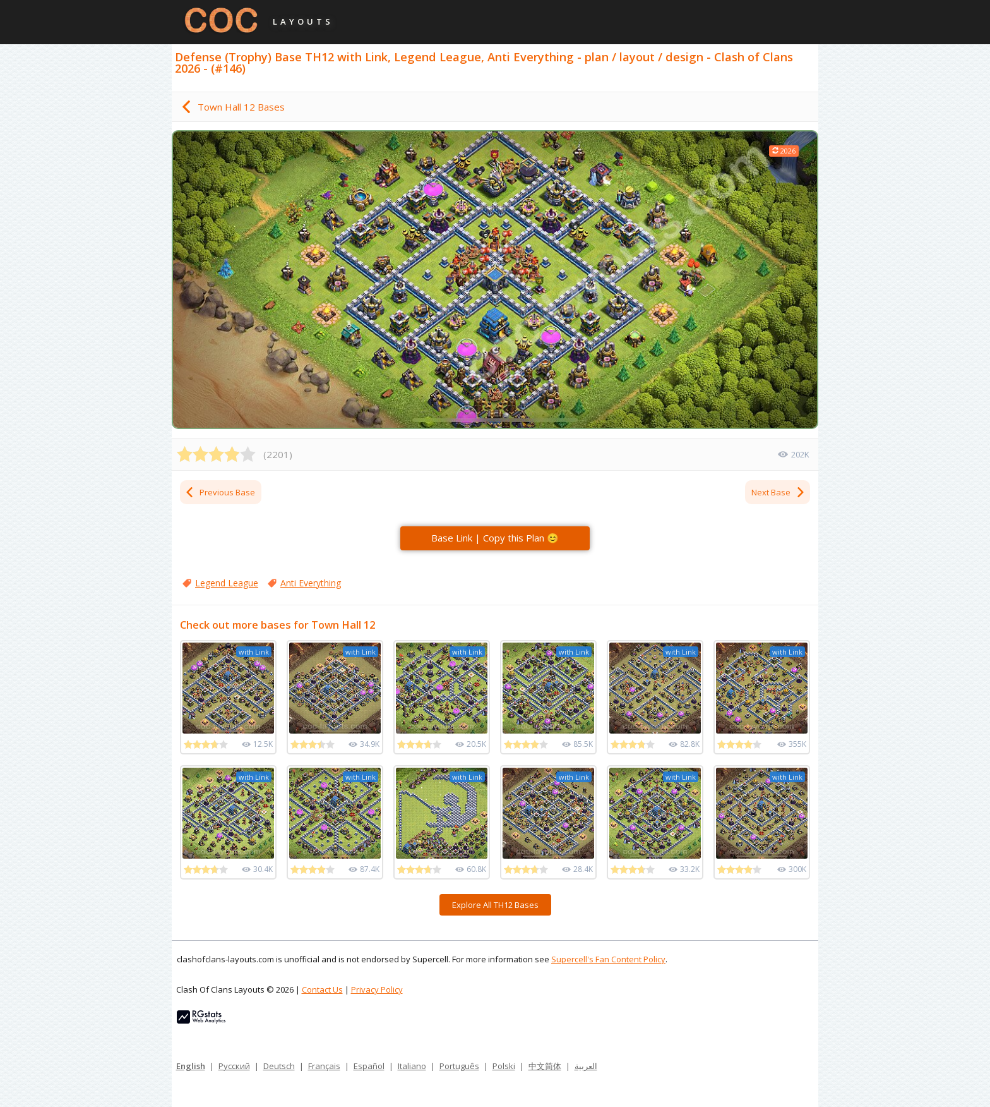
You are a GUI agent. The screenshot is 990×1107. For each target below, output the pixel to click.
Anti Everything (310, 583)
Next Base (778, 492)
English (190, 1066)
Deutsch (279, 1066)
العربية (586, 1066)
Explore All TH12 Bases (495, 904)
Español (369, 1066)
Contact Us (322, 989)
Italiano (412, 1066)
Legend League (226, 583)
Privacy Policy (377, 989)
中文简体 (544, 1066)
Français (324, 1066)
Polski (503, 1066)
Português (459, 1066)
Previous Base (219, 492)
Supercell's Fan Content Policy (608, 959)
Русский (234, 1066)
